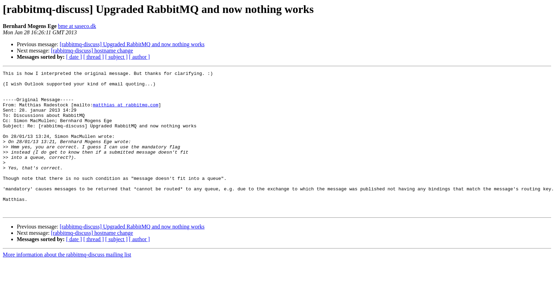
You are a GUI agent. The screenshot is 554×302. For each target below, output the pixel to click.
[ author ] (139, 57)
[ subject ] (116, 57)
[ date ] (74, 57)
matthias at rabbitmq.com (125, 112)
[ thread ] (93, 57)
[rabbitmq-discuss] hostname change (92, 51)
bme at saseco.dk (77, 26)
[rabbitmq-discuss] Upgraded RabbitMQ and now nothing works (132, 44)
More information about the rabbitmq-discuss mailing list (67, 283)
